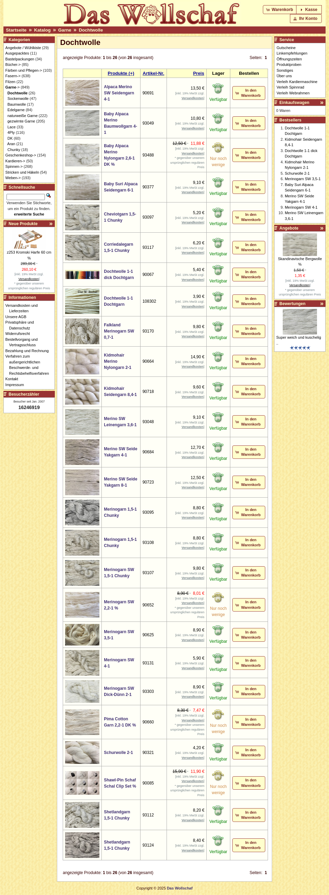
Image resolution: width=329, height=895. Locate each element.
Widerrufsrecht (19, 334)
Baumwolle (17, 104)
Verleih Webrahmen (293, 93)
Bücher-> (13, 64)
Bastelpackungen (19, 59)
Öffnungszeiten (289, 59)
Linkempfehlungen (292, 53)
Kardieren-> (15, 161)
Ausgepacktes (17, 53)
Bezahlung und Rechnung (29, 351)
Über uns (284, 76)
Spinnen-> (14, 166)
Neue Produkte (23, 223)
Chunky (14, 150)
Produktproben (289, 64)
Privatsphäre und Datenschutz (21, 325)
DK (10, 138)
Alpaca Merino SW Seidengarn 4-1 (119, 93)
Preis (198, 73)
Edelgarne (16, 110)
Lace (12, 127)
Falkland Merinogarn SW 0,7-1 (119, 331)
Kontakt (13, 379)
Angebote (288, 228)
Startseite (16, 30)
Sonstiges (285, 70)
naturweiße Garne (23, 116)
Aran (11, 144)
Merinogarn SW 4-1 (301, 207)
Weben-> (13, 178)
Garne (64, 30)
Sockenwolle (18, 98)
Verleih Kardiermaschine (297, 82)
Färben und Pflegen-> (23, 70)
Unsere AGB (17, 317)
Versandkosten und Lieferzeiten (23, 308)
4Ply (11, 132)
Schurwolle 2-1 (118, 752)
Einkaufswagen (294, 102)
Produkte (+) (121, 73)
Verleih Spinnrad (290, 87)
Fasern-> (13, 76)
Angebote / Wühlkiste (23, 48)
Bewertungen (292, 303)
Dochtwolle (91, 30)
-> (12, 87)
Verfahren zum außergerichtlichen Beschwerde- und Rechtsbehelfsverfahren (29, 364)
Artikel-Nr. (153, 73)
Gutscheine (286, 48)
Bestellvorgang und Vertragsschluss (23, 342)
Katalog (42, 30)
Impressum (16, 385)
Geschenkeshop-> (20, 155)
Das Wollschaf (180, 888)
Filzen (10, 82)
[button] (280, 9)
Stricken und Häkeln (22, 172)
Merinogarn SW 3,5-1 (303, 179)
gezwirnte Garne (21, 121)
